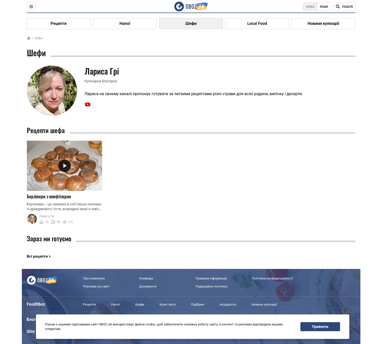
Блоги (32, 319)
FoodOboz (36, 304)
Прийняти (320, 327)
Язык (324, 7)
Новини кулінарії (323, 23)
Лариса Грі (46, 216)
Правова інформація (211, 278)
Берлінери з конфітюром (49, 196)
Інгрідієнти (228, 304)
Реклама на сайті (96, 286)
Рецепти (59, 23)
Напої (125, 23)
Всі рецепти (37, 256)
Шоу (31, 331)
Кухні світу (167, 304)
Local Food (257, 23)
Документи (147, 286)
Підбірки (197, 304)
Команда (146, 278)
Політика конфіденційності (272, 278)
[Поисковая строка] (344, 6)
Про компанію (94, 278)
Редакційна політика (211, 286)
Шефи (191, 23)
